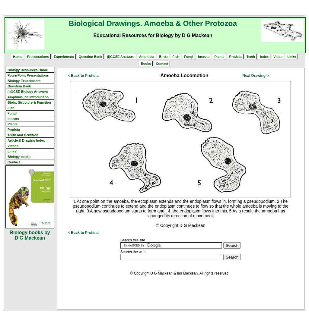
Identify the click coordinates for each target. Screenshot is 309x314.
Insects (203, 56)
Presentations (38, 56)
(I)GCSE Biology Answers (28, 91)
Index (264, 56)
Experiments (64, 56)
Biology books (19, 157)
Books (146, 63)
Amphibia (146, 56)
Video (277, 56)
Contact (162, 63)
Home (17, 56)
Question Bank (90, 56)
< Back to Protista (83, 76)
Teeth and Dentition (23, 135)
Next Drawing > (255, 76)
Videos (13, 146)
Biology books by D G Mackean (30, 235)
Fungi (188, 56)
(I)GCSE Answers (120, 56)
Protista (235, 56)
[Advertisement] (154, 7)
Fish (175, 56)
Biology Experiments (24, 81)
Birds (163, 56)
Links (291, 56)
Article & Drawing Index (26, 140)
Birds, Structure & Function (29, 102)
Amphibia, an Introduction (28, 97)
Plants (219, 56)
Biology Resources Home (28, 70)
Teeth (251, 56)
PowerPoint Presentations (28, 75)
